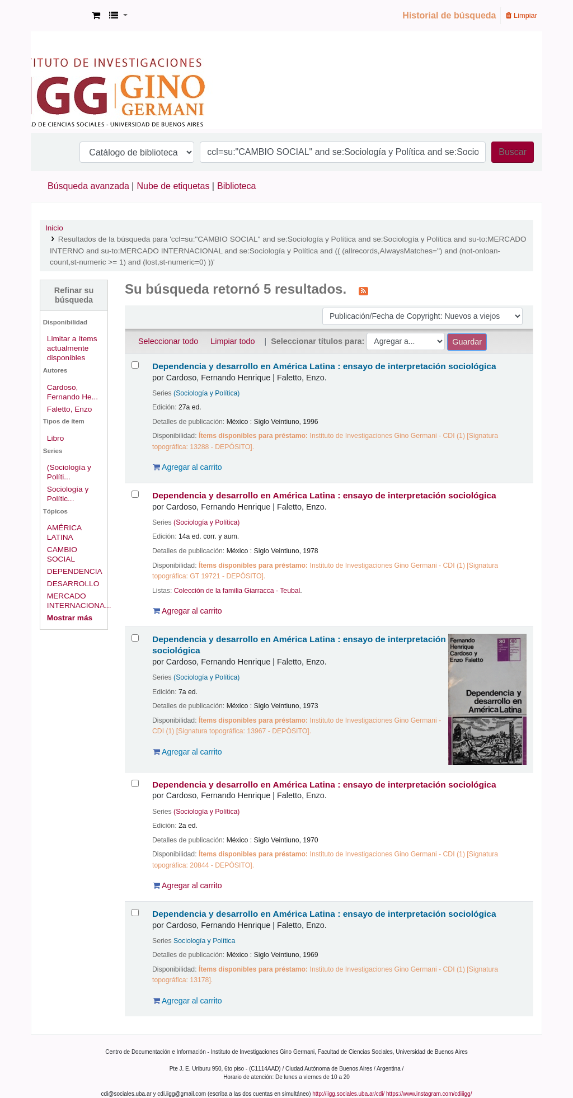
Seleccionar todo (168, 341)
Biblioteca (236, 186)
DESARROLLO (73, 583)
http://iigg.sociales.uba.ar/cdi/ (348, 1094)
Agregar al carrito (187, 467)
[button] (96, 15)
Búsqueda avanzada (88, 186)
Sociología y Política (204, 941)
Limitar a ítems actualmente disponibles (72, 348)
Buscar (513, 152)
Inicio (54, 228)
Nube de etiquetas (173, 186)
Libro (55, 438)
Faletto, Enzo (69, 409)
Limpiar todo (232, 341)
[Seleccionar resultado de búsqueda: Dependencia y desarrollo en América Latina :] (135, 365)
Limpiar (521, 15)
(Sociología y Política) (206, 393)
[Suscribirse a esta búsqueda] (363, 290)
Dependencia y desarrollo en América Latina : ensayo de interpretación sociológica (324, 366)
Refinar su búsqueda (73, 295)
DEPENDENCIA (74, 571)
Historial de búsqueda (449, 15)
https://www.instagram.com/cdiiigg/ (429, 1094)
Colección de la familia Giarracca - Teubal (237, 591)
